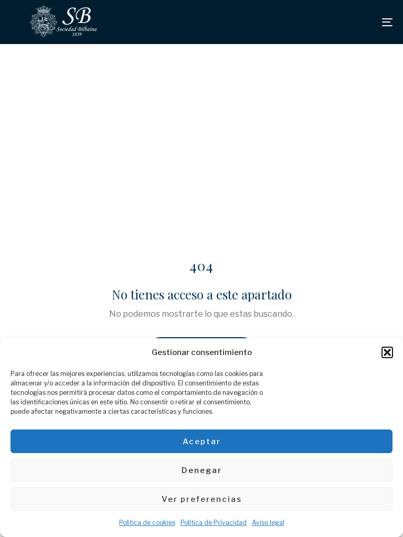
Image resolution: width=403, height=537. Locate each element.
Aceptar (202, 441)
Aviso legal (268, 523)
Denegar (202, 470)
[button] (387, 352)
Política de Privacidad (214, 523)
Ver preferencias (202, 499)
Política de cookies (147, 523)
